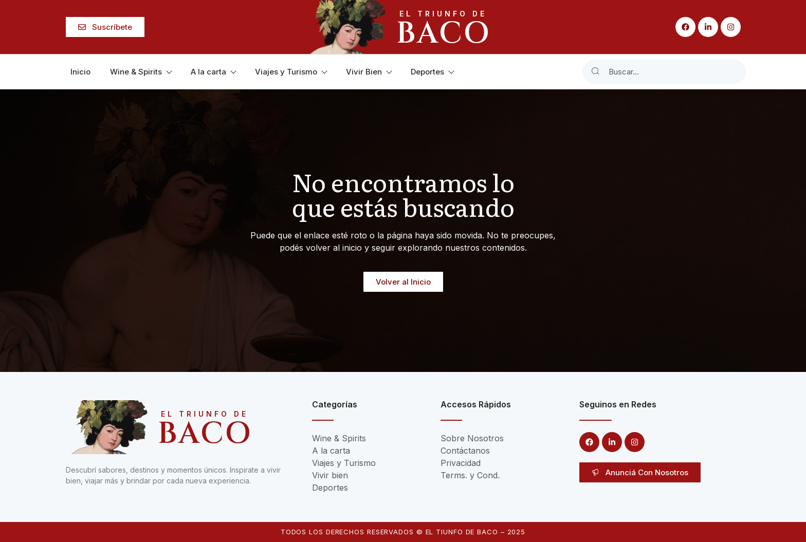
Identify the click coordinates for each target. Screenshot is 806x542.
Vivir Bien (368, 72)
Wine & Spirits (140, 72)
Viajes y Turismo (290, 72)
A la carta (213, 72)
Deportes (432, 72)
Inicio (80, 72)
